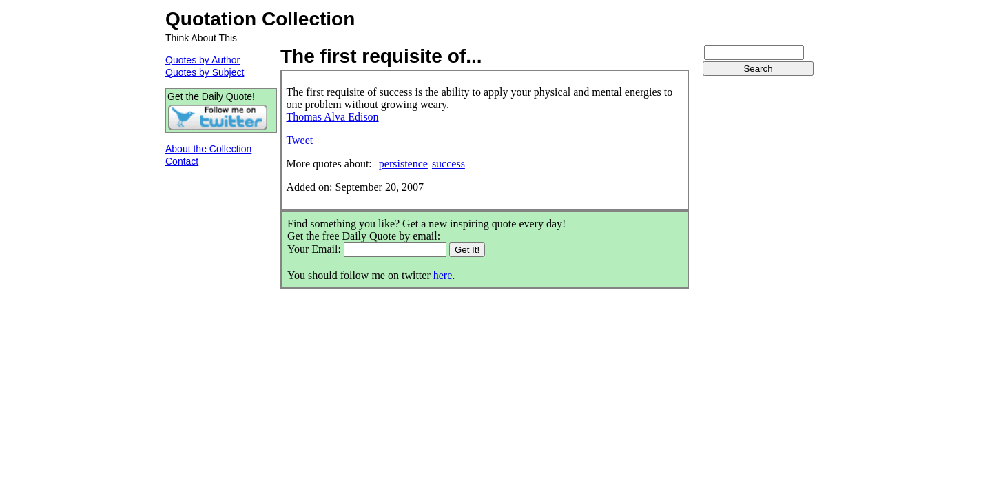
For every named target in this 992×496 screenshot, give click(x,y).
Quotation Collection (260, 19)
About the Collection (208, 148)
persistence (403, 163)
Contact (181, 161)
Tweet (299, 140)
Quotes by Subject (204, 72)
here (443, 275)
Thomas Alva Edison (332, 117)
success (448, 163)
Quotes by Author (202, 59)
